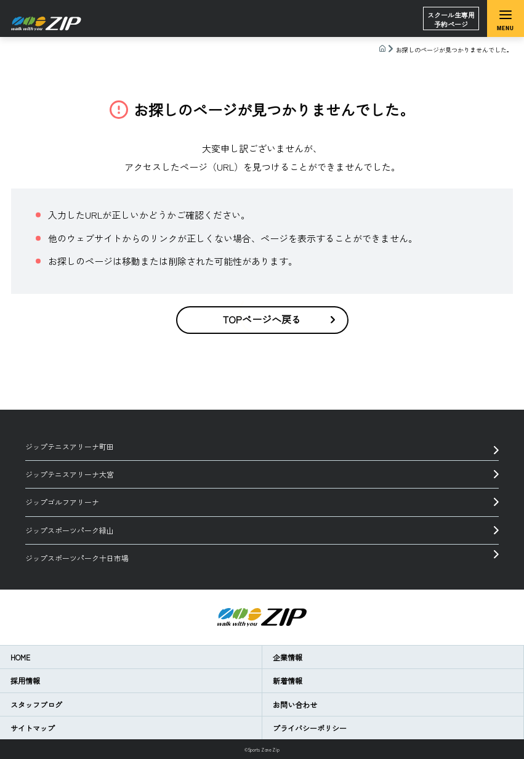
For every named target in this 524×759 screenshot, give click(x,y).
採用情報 (25, 680)
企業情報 (287, 657)
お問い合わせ (295, 704)
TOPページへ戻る (279, 319)
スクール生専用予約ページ (451, 19)
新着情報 (287, 680)
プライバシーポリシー (310, 728)
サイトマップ (32, 728)
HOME (20, 657)
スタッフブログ (36, 704)
